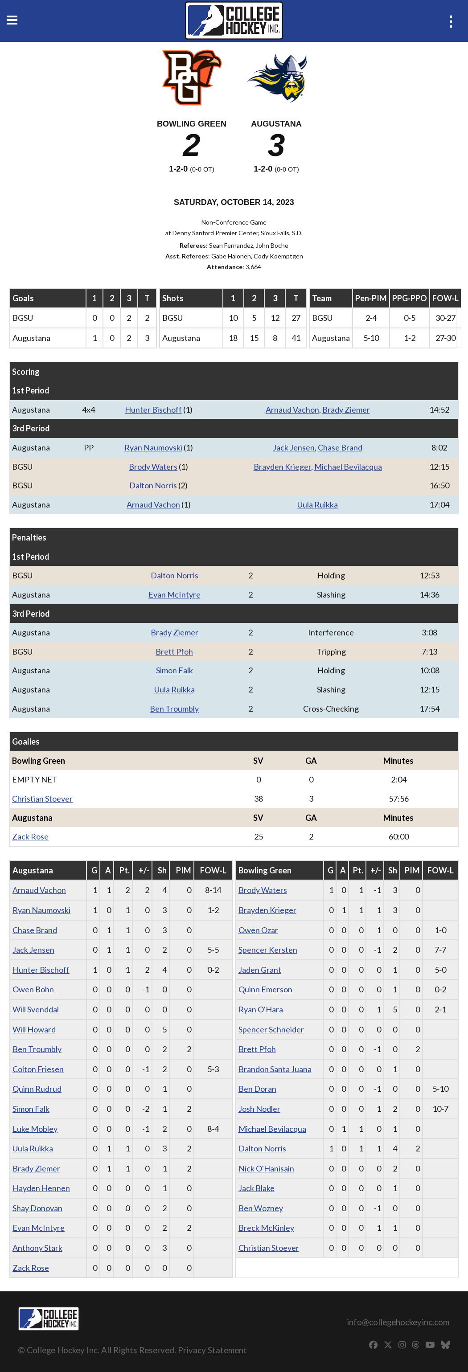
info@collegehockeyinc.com (398, 1322)
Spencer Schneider (271, 1029)
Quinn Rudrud (37, 1089)
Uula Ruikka (317, 504)
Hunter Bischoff (153, 409)
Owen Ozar (258, 930)
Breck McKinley (266, 1228)
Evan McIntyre (174, 594)
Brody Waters (153, 466)
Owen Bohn (33, 989)
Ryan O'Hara (260, 1009)
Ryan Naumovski (153, 447)
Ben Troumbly (174, 708)
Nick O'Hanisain (266, 1168)
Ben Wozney (260, 1208)
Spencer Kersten (267, 949)
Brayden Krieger (282, 466)
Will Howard (34, 1029)
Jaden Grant (259, 970)
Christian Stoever (42, 798)
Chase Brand (340, 447)
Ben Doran (257, 1089)
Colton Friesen (38, 1069)
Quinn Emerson (265, 989)
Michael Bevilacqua (348, 466)
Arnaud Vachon (292, 409)
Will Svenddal (35, 1009)
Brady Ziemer (346, 409)
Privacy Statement (212, 1350)
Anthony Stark (37, 1248)
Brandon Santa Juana (275, 1069)
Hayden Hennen (41, 1188)
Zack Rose (30, 836)
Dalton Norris (153, 485)
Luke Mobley (34, 1129)
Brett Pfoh (174, 651)
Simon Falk (174, 670)
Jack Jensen (294, 447)
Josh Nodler (259, 1109)
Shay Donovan (37, 1208)
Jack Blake (256, 1188)
